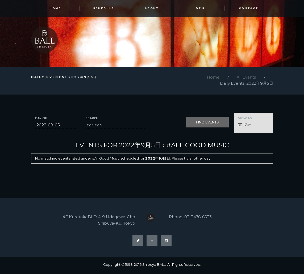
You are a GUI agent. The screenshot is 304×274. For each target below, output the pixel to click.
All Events (246, 78)
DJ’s (200, 9)
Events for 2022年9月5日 (118, 146)
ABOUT (151, 9)
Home (212, 78)
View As (245, 119)
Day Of (41, 119)
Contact (248, 9)
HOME (55, 9)
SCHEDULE (103, 9)
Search (91, 119)
